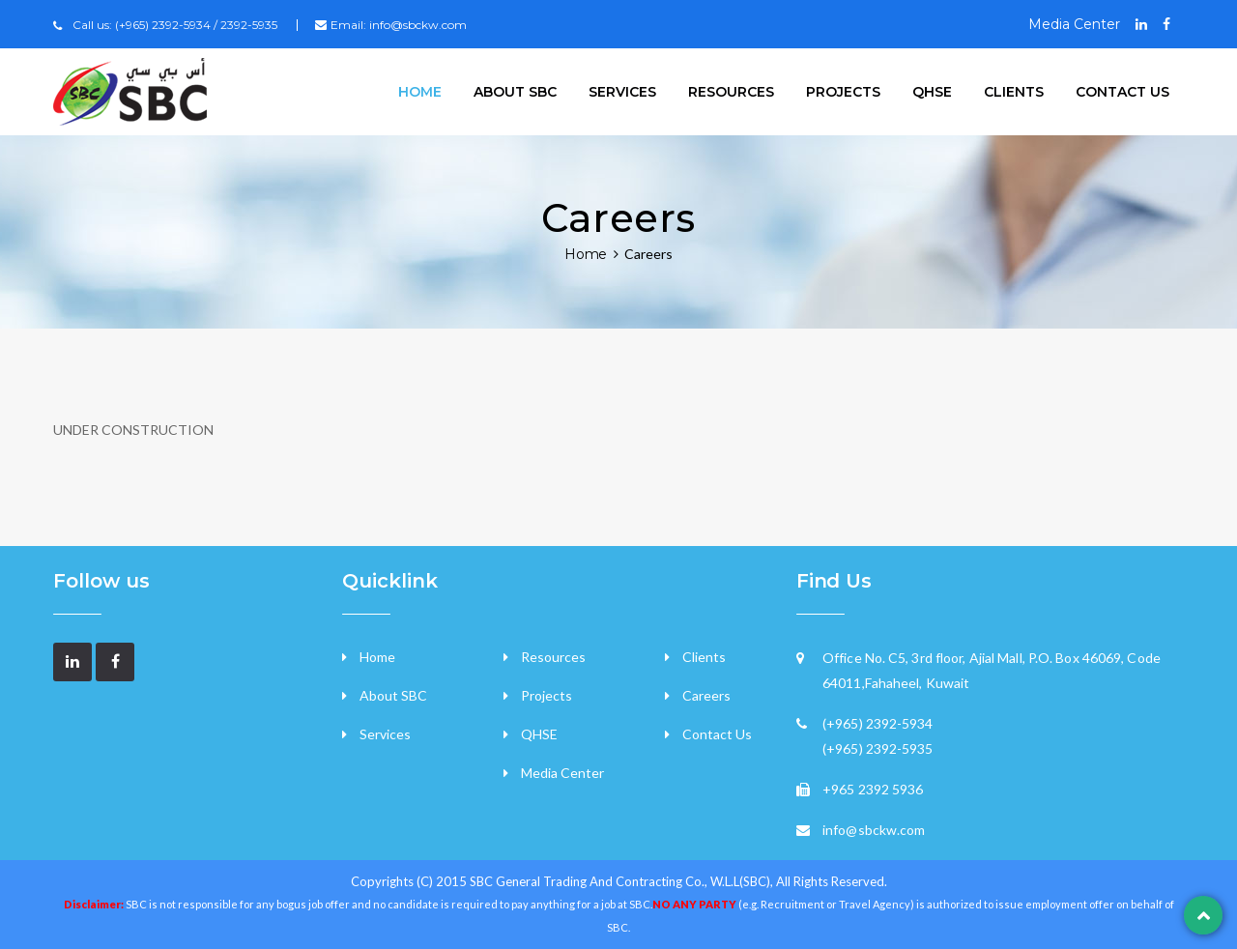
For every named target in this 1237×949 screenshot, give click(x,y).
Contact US (1122, 92)
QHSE (932, 92)
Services (622, 92)
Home (420, 92)
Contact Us (717, 734)
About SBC (515, 92)
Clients (1014, 92)
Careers (706, 695)
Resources (731, 92)
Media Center (1074, 24)
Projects (843, 92)
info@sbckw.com (418, 24)
